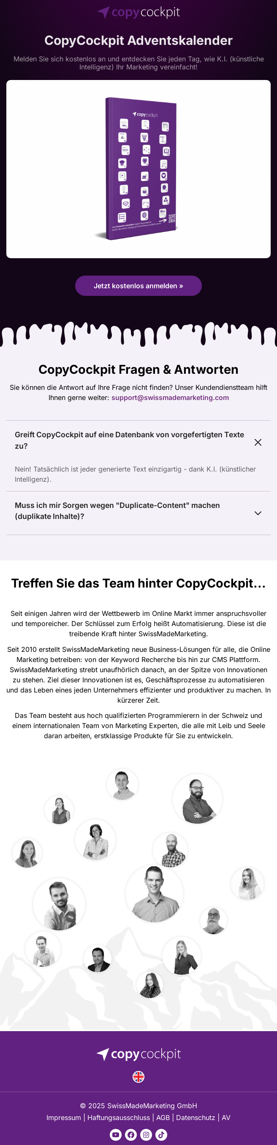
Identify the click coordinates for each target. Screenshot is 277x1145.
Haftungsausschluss (118, 1117)
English (138, 1077)
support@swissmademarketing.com (170, 397)
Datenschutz (195, 1117)
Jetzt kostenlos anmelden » (138, 285)
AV (226, 1117)
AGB (163, 1117)
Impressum (63, 1117)
